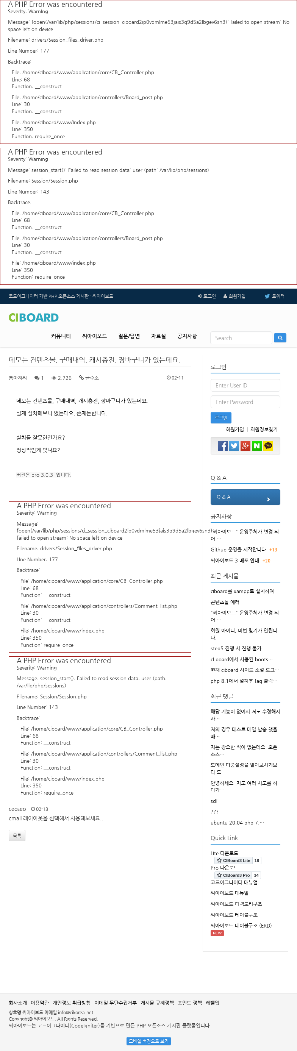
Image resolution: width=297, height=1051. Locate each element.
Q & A (245, 499)
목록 (17, 835)
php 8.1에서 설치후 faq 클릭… (244, 681)
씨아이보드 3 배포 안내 (235, 560)
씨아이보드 (94, 336)
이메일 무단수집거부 (115, 1003)
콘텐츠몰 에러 (225, 602)
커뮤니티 (61, 336)
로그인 (209, 296)
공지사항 (187, 336)
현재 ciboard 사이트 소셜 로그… (245, 670)
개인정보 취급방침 (72, 1003)
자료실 (158, 336)
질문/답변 (129, 336)
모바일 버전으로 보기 (149, 1041)
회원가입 (237, 296)
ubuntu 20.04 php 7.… (237, 822)
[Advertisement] (148, 969)
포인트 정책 (190, 1003)
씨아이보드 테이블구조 (234, 915)
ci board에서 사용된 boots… (242, 659)
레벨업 (212, 1003)
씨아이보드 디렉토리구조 (236, 904)
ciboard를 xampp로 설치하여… (244, 591)
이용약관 (40, 1003)
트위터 (268, 296)
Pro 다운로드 (224, 867)
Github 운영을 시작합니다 (238, 549)
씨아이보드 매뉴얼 (230, 893)
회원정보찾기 (264, 429)
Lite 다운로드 (224, 853)
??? (215, 811)
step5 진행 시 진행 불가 (236, 648)
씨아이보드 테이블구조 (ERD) (241, 925)
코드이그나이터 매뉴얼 (234, 882)
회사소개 (18, 1003)
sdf (214, 801)
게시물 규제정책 (157, 1003)
